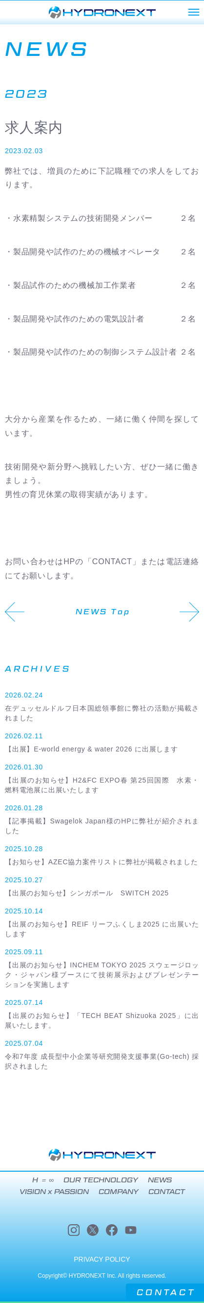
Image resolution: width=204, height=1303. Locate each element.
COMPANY (119, 1191)
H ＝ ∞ (43, 1180)
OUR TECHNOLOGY (100, 1180)
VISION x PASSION (54, 1191)
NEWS (160, 1180)
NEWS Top (103, 611)
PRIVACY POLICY (102, 1259)
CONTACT (166, 1292)
